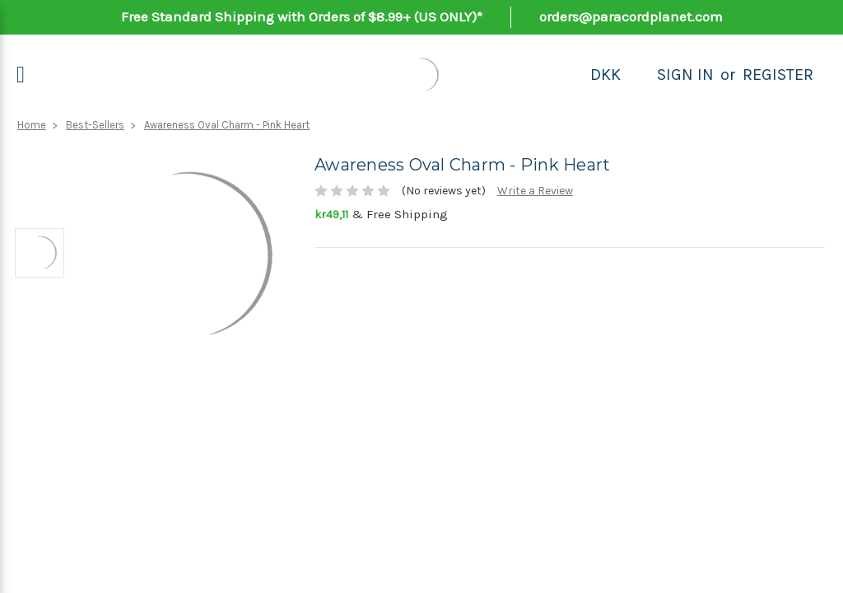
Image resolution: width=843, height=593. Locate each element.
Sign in (685, 74)
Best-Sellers (95, 125)
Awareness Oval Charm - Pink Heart (227, 125)
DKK (605, 74)
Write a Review (535, 191)
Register (778, 74)
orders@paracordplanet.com (631, 16)
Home (31, 125)
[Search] (639, 74)
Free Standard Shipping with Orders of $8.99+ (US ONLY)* (301, 16)
